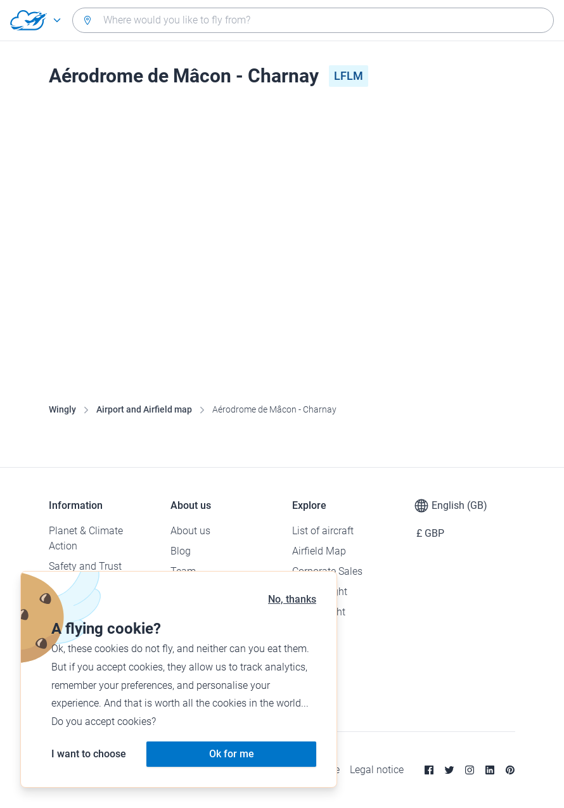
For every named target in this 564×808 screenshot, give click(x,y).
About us (190, 531)
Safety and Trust (85, 566)
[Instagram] (470, 770)
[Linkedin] (490, 770)
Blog (180, 551)
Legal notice (377, 770)
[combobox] (313, 20)
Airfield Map (319, 551)
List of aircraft (323, 531)
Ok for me (231, 754)
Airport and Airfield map (144, 409)
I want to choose (88, 754)
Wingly (62, 409)
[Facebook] (429, 770)
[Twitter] (449, 770)
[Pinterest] (510, 770)
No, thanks (292, 599)
